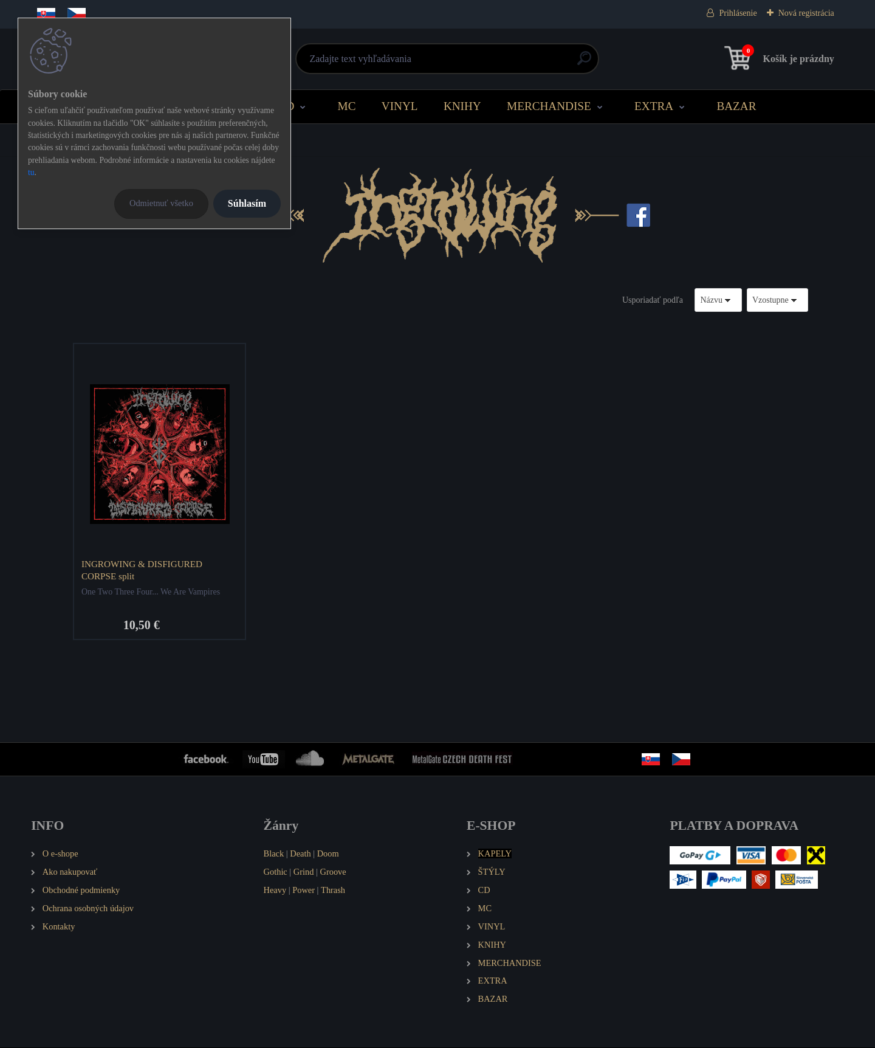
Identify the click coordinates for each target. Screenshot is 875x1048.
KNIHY (462, 106)
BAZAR (736, 106)
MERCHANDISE (549, 106)
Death (300, 854)
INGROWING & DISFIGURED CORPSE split (142, 570)
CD (286, 106)
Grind (303, 872)
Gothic (275, 872)
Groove (333, 872)
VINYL (400, 106)
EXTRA (653, 106)
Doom (328, 854)
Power (303, 890)
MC (347, 106)
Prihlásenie (738, 13)
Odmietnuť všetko (161, 203)
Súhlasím (247, 203)
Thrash (333, 890)
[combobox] (718, 300)
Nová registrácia (806, 13)
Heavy (275, 890)
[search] (584, 63)
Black (274, 854)
